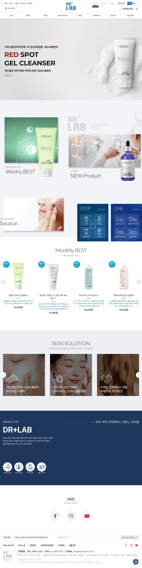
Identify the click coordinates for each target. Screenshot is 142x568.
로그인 (103, 3)
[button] (70, 537)
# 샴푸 (5, 3)
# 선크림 (22, 3)
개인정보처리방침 (47, 545)
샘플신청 (72, 545)
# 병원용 (29, 3)
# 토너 (11, 3)
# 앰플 (17, 3)
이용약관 (33, 545)
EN (123, 3)
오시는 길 (21, 545)
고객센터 (111, 3)
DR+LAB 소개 (8, 545)
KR (119, 3)
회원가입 (95, 3)
